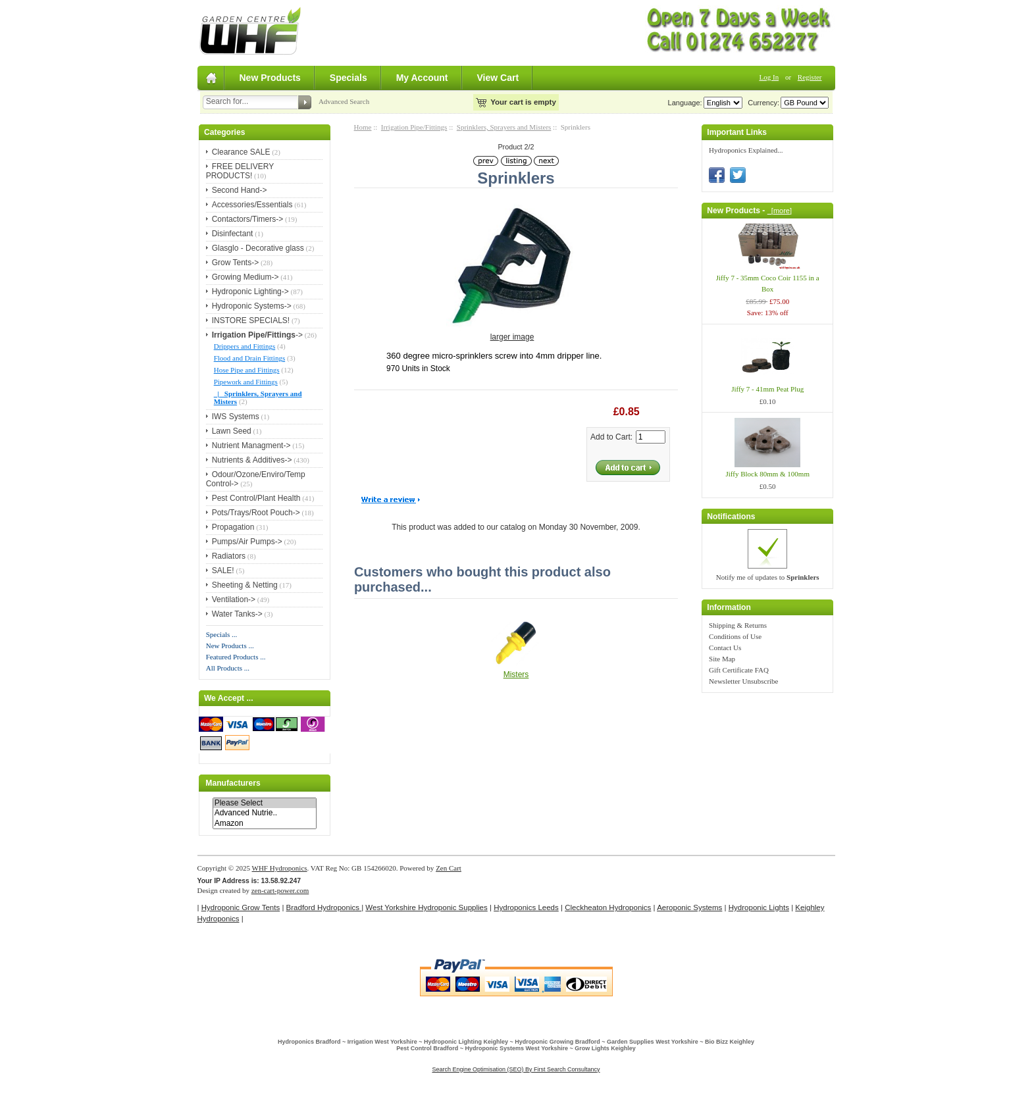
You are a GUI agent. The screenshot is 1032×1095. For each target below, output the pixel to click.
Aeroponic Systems (689, 907)
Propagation (233, 527)
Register (810, 77)
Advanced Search (344, 101)
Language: (685, 103)
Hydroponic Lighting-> (250, 291)
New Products (270, 77)
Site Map (722, 659)
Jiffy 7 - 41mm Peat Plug (767, 389)
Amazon (264, 823)
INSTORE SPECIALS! (251, 320)
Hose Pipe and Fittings (247, 370)
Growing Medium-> (245, 277)
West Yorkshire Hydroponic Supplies (426, 907)
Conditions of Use (735, 636)
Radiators (228, 556)
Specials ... (222, 634)
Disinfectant (232, 233)
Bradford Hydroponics (324, 907)
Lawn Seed (231, 431)
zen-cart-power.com (280, 890)
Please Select (264, 803)
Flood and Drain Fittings (249, 358)
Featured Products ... (236, 657)
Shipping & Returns (738, 625)
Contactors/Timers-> (248, 219)
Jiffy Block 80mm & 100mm (767, 474)
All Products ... (227, 668)
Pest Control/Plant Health (256, 498)
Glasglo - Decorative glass (258, 248)
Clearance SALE (241, 152)
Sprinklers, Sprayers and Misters (504, 127)
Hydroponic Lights (759, 907)
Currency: (761, 103)
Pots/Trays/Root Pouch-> (256, 512)
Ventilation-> (233, 599)
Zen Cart (448, 868)
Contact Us (725, 647)
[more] (779, 211)
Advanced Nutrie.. (264, 813)
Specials (348, 77)
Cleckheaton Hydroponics (608, 907)
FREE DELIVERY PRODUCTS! (240, 171)
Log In (769, 77)
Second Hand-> (239, 190)
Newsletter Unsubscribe (743, 681)
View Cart (498, 77)
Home (363, 127)
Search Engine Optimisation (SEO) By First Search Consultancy (516, 1069)
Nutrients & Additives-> (252, 460)
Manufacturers (232, 783)
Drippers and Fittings (245, 346)
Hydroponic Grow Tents (240, 907)
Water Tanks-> (237, 614)
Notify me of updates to (767, 577)
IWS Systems (235, 416)
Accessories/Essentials (252, 204)
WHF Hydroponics (279, 868)
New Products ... (230, 645)
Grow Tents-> (235, 262)
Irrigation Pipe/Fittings (414, 127)
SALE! (223, 570)
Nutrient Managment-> (251, 445)
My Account (422, 77)
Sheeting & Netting (245, 585)
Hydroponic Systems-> (252, 306)
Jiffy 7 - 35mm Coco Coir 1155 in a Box (767, 283)
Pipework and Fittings (246, 382)
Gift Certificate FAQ (739, 670)
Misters (516, 674)
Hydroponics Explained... (746, 150)
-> (257, 335)
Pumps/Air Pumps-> (247, 541)
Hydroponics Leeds (526, 907)
